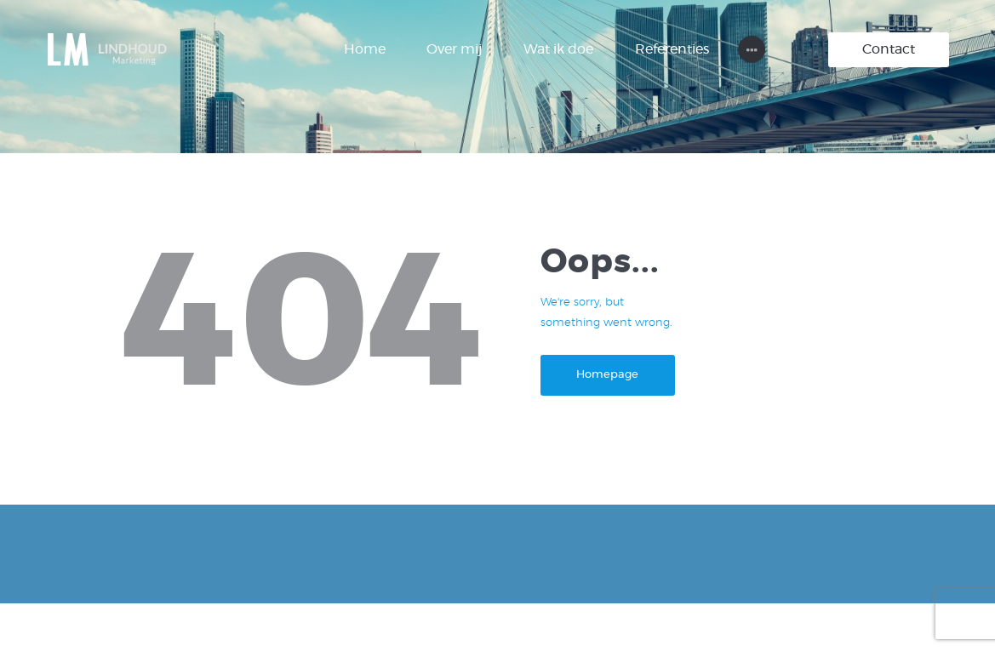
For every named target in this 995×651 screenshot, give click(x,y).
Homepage (607, 374)
